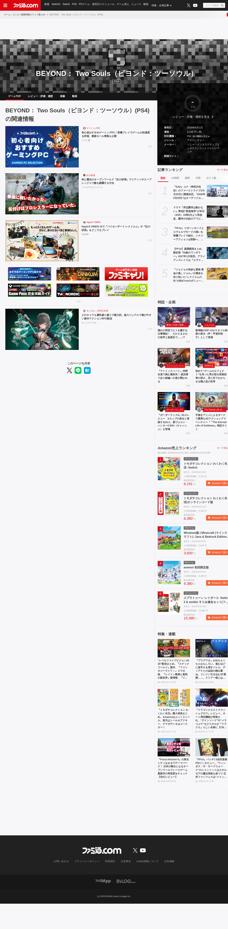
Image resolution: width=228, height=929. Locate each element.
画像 (62, 97)
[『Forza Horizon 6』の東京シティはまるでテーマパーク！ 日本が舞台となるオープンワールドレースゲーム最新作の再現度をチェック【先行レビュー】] (174, 770)
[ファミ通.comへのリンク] (26, 5)
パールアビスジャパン (92, 191)
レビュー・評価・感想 (40, 97)
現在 (162, 180)
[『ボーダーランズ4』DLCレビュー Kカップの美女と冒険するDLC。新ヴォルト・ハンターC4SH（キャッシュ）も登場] (174, 415)
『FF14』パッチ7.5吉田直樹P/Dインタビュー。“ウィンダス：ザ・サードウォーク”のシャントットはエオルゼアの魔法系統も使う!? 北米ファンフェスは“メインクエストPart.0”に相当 (211, 793)
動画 (148, 5)
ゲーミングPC (93, 131)
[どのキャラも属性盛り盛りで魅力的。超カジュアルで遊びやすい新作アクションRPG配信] (42, 332)
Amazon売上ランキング (177, 465)
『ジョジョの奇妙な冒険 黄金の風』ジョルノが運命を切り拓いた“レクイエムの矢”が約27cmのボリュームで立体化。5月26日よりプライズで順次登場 (189, 278)
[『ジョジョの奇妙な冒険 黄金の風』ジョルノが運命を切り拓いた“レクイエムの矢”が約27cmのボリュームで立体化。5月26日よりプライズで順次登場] (217, 276)
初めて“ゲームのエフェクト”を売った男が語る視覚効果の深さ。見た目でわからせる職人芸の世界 (211, 387)
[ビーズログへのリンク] (126, 906)
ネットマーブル (89, 326)
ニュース (139, 5)
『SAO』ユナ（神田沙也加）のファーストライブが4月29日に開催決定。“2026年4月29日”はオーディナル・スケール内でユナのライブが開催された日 (189, 195)
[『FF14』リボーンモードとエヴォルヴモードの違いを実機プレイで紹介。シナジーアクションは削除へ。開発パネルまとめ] (217, 235)
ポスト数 (211, 180)
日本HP (85, 238)
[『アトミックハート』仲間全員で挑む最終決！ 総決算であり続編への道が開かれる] (174, 365)
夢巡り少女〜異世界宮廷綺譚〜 (178, 328)
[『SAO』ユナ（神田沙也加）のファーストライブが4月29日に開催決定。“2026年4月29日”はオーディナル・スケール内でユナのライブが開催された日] (217, 194)
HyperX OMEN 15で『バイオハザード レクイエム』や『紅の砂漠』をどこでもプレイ (116, 231)
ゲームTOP (14, 97)
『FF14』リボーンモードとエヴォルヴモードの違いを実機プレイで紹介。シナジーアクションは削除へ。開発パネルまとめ (188, 237)
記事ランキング (170, 173)
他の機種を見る (200, 139)
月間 (197, 180)
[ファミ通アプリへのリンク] (103, 906)
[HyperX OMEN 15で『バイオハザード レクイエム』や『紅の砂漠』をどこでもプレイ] (42, 243)
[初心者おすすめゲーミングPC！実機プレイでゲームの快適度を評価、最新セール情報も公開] (42, 149)
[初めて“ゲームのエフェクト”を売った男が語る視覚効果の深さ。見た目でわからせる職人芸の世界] (211, 365)
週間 (187, 180)
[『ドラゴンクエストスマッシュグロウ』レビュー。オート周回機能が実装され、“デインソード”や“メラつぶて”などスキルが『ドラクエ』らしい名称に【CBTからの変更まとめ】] (211, 717)
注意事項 (124, 887)
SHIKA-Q (208, 374)
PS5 (75, 5)
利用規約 (110, 887)
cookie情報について (144, 887)
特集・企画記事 (163, 5)
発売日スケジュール (105, 5)
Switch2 (56, 5)
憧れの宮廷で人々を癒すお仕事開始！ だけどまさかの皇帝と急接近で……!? (173, 339)
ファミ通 (86, 144)
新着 (47, 5)
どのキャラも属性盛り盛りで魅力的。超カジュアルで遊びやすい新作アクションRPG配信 (116, 320)
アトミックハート (175, 374)
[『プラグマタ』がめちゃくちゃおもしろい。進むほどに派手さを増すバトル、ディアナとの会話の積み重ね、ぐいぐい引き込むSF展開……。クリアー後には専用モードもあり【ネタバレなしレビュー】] (211, 665)
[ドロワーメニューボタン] (5, 5)
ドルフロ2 (209, 328)
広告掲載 (163, 887)
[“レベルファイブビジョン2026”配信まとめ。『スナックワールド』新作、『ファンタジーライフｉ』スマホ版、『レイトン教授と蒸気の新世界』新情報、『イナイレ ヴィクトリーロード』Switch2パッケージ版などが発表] (174, 665)
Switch (67, 5)
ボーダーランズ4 (175, 424)
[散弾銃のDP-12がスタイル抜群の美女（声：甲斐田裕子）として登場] (211, 319)
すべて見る (222, 172)
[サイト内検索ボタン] (214, 5)
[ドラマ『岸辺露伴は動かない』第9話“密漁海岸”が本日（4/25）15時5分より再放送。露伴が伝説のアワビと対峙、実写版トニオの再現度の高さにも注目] (217, 214)
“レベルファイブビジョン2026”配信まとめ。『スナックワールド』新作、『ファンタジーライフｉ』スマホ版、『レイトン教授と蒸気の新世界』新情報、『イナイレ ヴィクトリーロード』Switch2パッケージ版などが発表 (173, 687)
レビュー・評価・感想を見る (191, 119)
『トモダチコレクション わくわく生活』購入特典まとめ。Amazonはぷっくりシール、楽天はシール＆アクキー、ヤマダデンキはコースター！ (173, 739)
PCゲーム (85, 5)
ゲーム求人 (125, 5)
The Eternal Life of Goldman (215, 424)
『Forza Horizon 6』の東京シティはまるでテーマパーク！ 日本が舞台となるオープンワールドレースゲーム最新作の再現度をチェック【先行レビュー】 (174, 793)
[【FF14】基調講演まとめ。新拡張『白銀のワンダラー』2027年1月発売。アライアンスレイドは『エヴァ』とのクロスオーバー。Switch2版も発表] (217, 256)
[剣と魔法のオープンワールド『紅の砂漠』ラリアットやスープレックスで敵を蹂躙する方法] (42, 196)
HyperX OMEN (94, 225)
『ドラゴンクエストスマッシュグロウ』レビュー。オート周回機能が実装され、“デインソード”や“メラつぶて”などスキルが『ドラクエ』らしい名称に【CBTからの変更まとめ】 (211, 740)
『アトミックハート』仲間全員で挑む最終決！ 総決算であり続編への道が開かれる (174, 385)
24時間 (175, 180)
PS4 (116, 81)
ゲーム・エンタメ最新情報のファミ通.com (24, 14)
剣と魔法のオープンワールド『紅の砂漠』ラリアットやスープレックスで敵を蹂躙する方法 (116, 184)
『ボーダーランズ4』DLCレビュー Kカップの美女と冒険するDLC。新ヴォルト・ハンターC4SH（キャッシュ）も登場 (173, 437)
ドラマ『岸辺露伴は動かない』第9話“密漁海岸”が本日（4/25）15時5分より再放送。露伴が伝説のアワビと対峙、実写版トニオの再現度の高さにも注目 (188, 216)
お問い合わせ (66, 887)
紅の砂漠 (91, 178)
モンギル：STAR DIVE (97, 313)
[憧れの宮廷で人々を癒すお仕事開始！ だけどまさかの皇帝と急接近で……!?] (174, 319)
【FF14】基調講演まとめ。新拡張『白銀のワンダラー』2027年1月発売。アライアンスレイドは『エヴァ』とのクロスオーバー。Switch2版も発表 (189, 257)
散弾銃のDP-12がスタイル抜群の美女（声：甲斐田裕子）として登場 (211, 337)
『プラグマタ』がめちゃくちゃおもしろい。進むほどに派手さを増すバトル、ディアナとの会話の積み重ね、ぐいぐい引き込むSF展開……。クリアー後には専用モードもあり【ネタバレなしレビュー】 (211, 687)
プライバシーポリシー (89, 887)
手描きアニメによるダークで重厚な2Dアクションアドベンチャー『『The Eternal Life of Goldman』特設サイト (211, 437)
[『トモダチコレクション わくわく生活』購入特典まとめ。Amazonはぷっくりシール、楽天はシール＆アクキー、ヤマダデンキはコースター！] (174, 717)
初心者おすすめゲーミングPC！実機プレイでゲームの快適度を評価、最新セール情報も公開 (116, 137)
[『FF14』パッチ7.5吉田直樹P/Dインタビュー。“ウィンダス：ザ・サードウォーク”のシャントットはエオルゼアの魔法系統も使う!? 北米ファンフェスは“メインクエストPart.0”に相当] (211, 770)
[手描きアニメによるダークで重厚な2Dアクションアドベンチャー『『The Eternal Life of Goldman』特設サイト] (211, 415)
